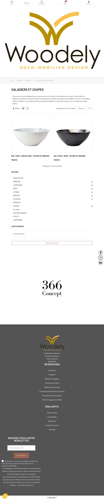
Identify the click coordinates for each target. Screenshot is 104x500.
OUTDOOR (16, 199)
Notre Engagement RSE (52, 400)
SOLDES (16, 206)
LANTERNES (17, 220)
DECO (15, 188)
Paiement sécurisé (52, 387)
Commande (52, 417)
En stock (16, 209)
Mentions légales (52, 379)
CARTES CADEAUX (20, 213)
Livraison (52, 370)
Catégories (11, 2)
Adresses (52, 421)
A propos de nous (52, 383)
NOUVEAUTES (18, 178)
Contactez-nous (52, 425)
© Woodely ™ (52, 498)
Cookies (52, 374)
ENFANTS (16, 195)
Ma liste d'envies (52, 243)
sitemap (52, 429)
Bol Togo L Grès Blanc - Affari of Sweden (30, 156)
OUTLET (16, 216)
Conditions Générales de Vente (52, 391)
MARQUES (16, 202)
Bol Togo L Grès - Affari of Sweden (70, 156)
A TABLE (16, 192)
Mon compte (52, 413)
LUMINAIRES (17, 185)
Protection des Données (52, 395)
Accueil (15, 172)
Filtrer (16, 108)
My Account (88, 2)
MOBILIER (16, 181)
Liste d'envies (17, 226)
